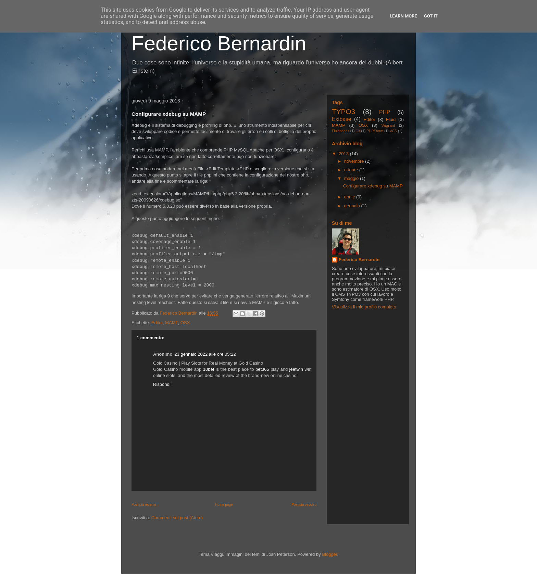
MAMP (171, 322)
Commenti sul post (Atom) (177, 517)
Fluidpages (340, 131)
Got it (431, 16)
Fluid (391, 119)
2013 (344, 153)
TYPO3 (343, 111)
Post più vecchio (303, 504)
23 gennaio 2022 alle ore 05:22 (205, 354)
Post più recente (144, 504)
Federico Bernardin (219, 43)
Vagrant (388, 125)
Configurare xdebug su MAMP (372, 185)
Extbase (341, 119)
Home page (224, 504)
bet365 (262, 369)
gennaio (352, 205)
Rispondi (162, 384)
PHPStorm (374, 131)
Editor (157, 322)
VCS (393, 131)
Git (357, 131)
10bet (208, 369)
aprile (350, 196)
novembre (354, 161)
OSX (185, 322)
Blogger (329, 554)
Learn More (403, 16)
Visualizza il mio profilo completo (364, 306)
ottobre (351, 169)
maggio (352, 178)
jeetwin (296, 369)
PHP (384, 112)
